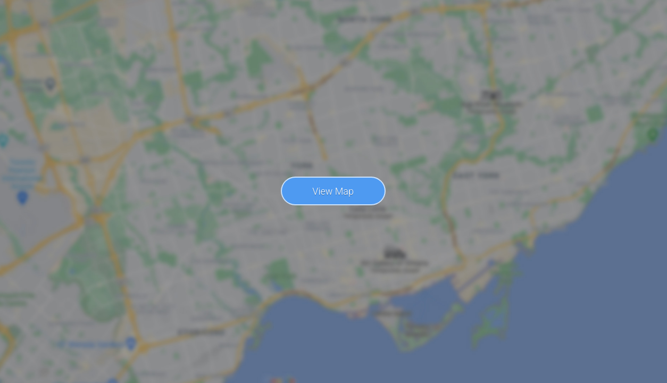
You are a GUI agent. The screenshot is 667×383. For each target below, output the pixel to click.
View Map (333, 191)
